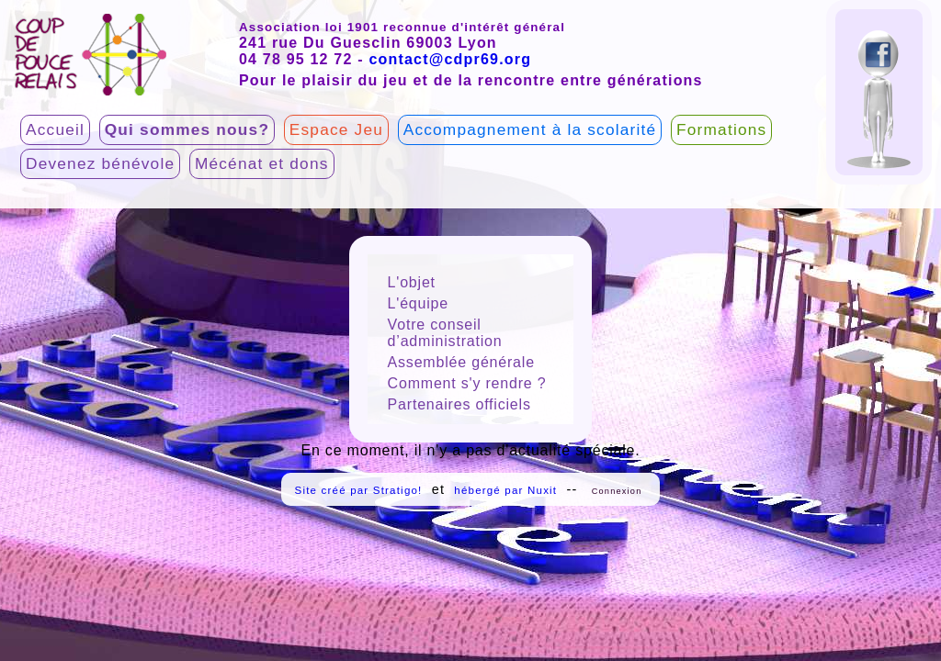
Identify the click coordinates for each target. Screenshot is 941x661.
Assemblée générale (461, 362)
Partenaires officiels (459, 404)
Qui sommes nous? (187, 129)
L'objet (412, 282)
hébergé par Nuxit (505, 490)
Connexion (617, 491)
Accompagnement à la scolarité (530, 129)
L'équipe (418, 303)
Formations (721, 129)
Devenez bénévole (100, 163)
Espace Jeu (336, 129)
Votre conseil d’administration (445, 333)
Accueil (55, 129)
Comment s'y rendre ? (467, 383)
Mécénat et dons (262, 163)
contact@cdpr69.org (449, 59)
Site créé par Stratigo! (359, 490)
